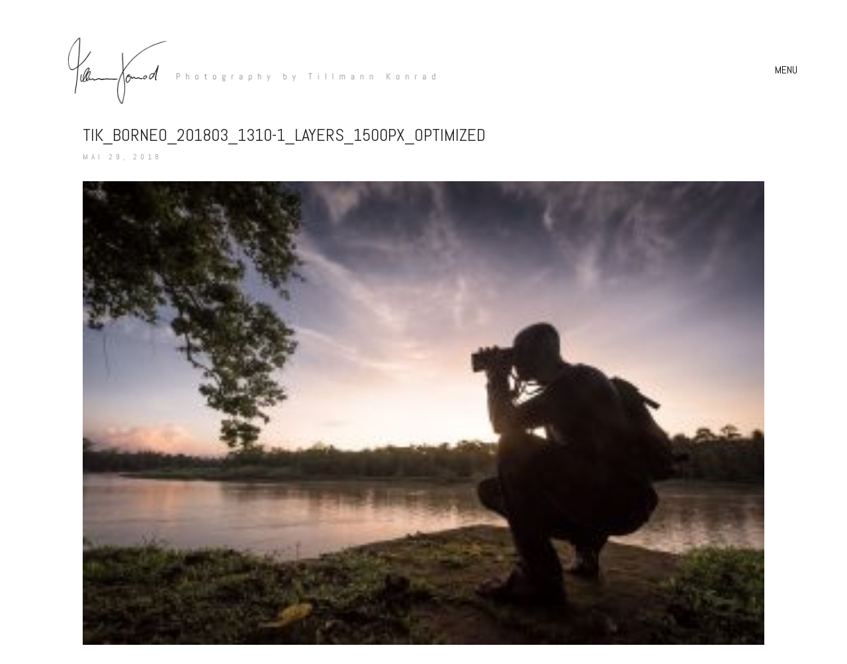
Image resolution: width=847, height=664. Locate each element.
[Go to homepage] (244, 69)
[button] (788, 70)
